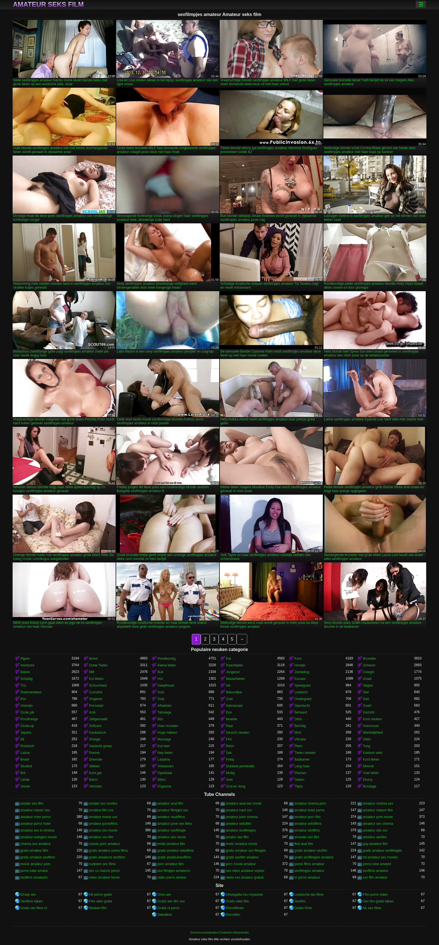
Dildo (298, 719)
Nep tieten (165, 753)
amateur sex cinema (378, 824)
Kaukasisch (97, 733)
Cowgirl (368, 672)
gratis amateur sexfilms (37, 857)
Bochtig (300, 726)
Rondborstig (166, 659)
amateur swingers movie (38, 837)
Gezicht (368, 712)
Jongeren (233, 672)
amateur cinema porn (310, 803)
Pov (23, 699)
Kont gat (95, 773)
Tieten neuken (305, 753)
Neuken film (98, 908)
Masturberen (235, 679)
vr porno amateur (307, 877)
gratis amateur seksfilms (175, 851)
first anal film (304, 844)
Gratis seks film (237, 901)
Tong (366, 746)
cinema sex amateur (35, 844)
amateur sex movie (103, 830)
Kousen (300, 679)
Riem (298, 746)
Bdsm (93, 780)
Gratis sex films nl (33, 908)
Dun (229, 712)
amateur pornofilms (103, 824)
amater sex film (31, 803)
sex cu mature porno (104, 871)
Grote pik (27, 712)
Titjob (299, 786)
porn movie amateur (241, 864)
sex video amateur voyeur (245, 871)
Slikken (94, 766)
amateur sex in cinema (37, 830)
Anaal (367, 679)
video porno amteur (171, 877)
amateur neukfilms (171, 817)
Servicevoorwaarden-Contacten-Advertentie (219, 932)
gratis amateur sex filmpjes (246, 851)
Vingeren (95, 699)
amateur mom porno (35, 817)
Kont (298, 659)
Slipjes (368, 685)
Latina (25, 753)
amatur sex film (237, 837)
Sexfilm (300, 901)
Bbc (160, 719)
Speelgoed (302, 685)
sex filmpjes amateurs (173, 871)
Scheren (369, 665)
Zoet (229, 699)
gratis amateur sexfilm (311, 851)
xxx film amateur (375, 877)
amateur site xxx (375, 830)
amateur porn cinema (242, 817)
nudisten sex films (102, 864)
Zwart (367, 706)
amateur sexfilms (307, 830)
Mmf (298, 733)
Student (26, 766)
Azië (92, 712)
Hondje (300, 665)
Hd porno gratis (100, 895)
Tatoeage (164, 712)
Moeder (231, 719)
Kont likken (371, 759)
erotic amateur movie (241, 844)
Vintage (94, 739)
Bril (22, 773)
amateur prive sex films (174, 824)
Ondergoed (303, 699)
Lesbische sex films (309, 895)
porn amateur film (170, 864)
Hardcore (27, 665)
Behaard (301, 712)
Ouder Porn (303, 908)
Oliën (367, 739)
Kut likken (96, 679)
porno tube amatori (377, 864)
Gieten (299, 780)
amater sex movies (103, 803)
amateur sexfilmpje (171, 830)
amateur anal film (170, 803)
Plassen (301, 773)
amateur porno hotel (35, 824)
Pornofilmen (235, 908)
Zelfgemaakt (98, 719)
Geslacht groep (100, 746)
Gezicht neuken (237, 733)
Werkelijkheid (373, 733)
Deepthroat (165, 685)
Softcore (95, 726)
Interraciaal (234, 706)
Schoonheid (98, 685)
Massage (164, 739)
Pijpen (25, 659)
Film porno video (375, 895)
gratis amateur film (34, 851)
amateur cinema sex (378, 803)
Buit (160, 672)
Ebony (367, 780)
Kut (228, 659)
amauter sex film (307, 837)
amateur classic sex (35, 810)
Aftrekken (164, 706)
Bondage (369, 786)
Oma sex (164, 895)
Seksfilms (164, 915)
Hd (228, 685)
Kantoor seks (372, 753)
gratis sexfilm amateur (242, 857)
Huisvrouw (371, 726)
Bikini (161, 780)
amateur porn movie (378, 817)
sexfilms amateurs (34, 877)
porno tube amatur (34, 871)
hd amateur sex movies (380, 857)
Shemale (95, 759)
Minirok (368, 766)
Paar (229, 726)
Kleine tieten (166, 665)
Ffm (229, 739)
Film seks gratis (100, 901)
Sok (229, 753)
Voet (229, 780)
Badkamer (302, 759)
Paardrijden (234, 665)
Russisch (27, 746)
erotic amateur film (171, 844)
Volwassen (165, 766)
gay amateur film (375, 844)
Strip (160, 699)
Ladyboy (163, 759)
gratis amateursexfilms (174, 857)
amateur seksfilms (308, 824)
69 (22, 739)
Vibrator (300, 739)
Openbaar (164, 773)
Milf (91, 672)
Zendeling (302, 672)
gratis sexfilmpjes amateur (314, 857)
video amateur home (104, 877)
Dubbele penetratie (240, 766)
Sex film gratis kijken (378, 901)
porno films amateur (309, 864)
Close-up (27, 726)
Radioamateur (30, 692)
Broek (24, 759)
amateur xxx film (101, 837)
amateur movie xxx (103, 817)
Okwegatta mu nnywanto (244, 895)
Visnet (25, 786)
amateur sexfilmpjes (241, 830)
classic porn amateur (104, 844)
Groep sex (28, 895)
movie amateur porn (35, 864)
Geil (366, 699)
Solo (160, 692)
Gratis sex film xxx (171, 901)
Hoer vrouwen (167, 726)
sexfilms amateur (375, 871)
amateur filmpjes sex (172, 810)
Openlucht (302, 706)
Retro (230, 746)
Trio (23, 685)
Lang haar (302, 766)
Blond (93, 659)
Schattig (26, 679)
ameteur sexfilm (375, 837)
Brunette (369, 659)
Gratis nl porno (168, 908)
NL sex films (372, 908)
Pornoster (96, 706)
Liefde (25, 780)
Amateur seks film (48, 4)
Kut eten (163, 746)
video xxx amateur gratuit (244, 877)
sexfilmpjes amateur (309, 871)
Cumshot (95, 692)
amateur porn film (308, 817)
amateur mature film (378, 810)
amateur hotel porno (309, 810)
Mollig (230, 773)
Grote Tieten (98, 665)
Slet (366, 692)
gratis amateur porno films (108, 851)
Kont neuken (372, 719)
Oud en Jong (235, 786)
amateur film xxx (101, 810)
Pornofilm (233, 915)
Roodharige (29, 719)
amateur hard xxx (239, 810)
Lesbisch (301, 692)
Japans (25, 733)
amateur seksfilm (238, 824)
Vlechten (95, 786)
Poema (94, 753)
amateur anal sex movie (243, 803)
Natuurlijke (234, 692)
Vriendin (26, 706)
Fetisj (230, 759)
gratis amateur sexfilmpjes (382, 851)
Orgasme (164, 786)
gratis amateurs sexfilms (107, 857)
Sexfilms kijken (31, 901)
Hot (160, 679)
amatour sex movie (171, 837)
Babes (25, 672)
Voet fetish (371, 773)
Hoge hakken (167, 733)
